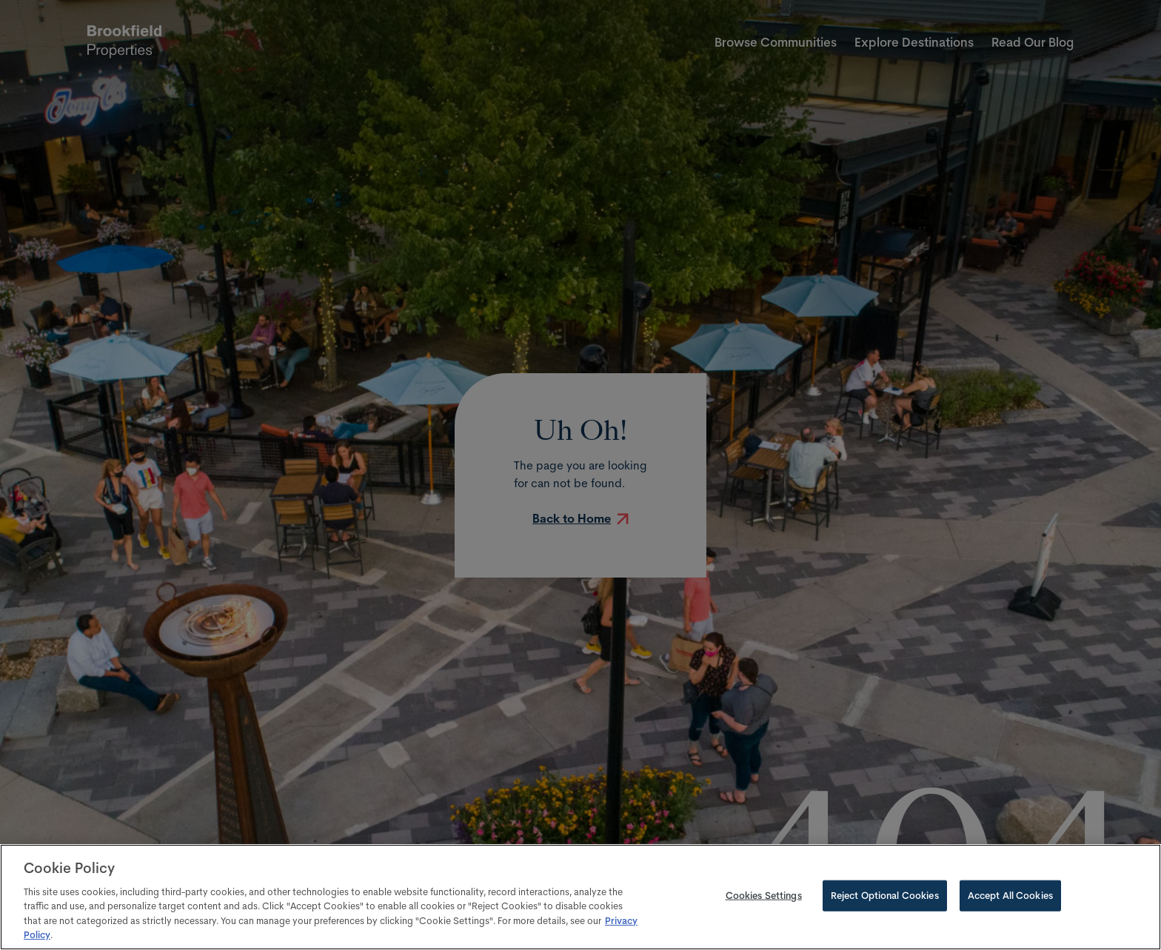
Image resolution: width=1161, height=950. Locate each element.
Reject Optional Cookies (885, 895)
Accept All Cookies (1010, 895)
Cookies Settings (764, 895)
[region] (580, 897)
